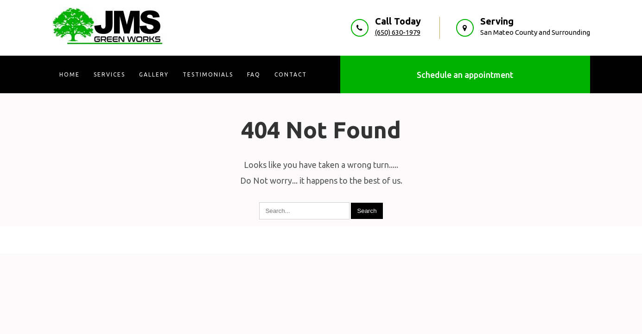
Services (109, 74)
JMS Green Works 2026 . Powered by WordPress (321, 240)
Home (69, 74)
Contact (290, 74)
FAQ (254, 74)
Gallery (154, 74)
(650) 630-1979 (397, 32)
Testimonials (208, 74)
